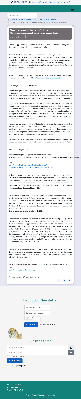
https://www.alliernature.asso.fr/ (48, 77)
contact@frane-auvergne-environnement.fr (51, 2)
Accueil (15, 19)
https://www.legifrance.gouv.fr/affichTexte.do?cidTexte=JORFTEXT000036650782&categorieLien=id (31, 166)
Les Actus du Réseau (47, 19)
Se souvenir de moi (18, 356)
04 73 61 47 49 (20, 2)
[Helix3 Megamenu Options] (72, 10)
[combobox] (22, 15)
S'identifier (15, 361)
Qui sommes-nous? (28, 19)
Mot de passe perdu (17, 365)
